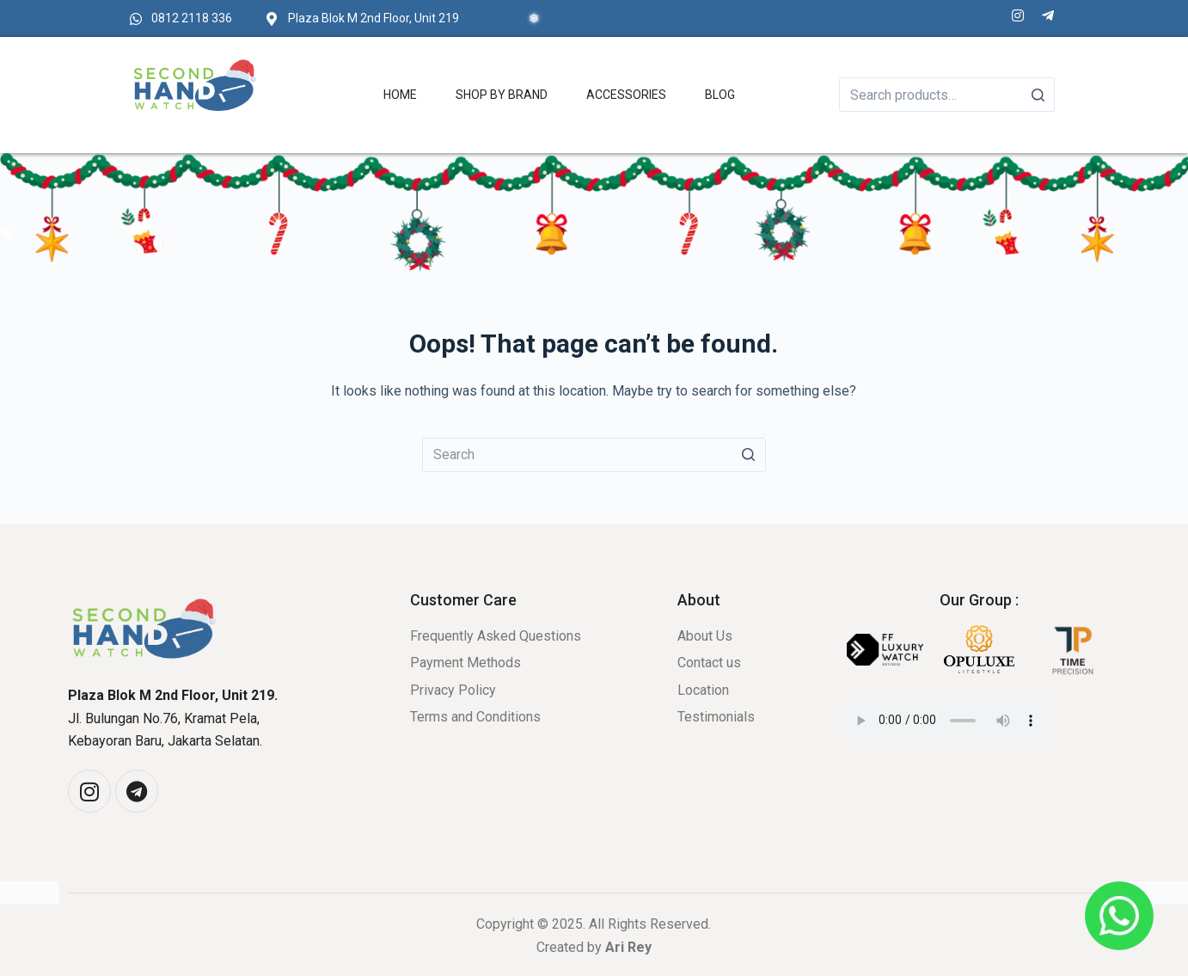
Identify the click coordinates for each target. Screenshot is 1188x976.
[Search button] (749, 455)
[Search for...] (594, 455)
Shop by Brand (502, 94)
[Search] (1037, 94)
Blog (720, 94)
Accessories (626, 94)
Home (400, 94)
